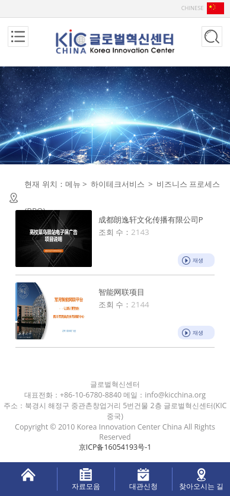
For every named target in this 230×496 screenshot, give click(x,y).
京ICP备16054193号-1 (115, 447)
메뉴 (73, 184)
